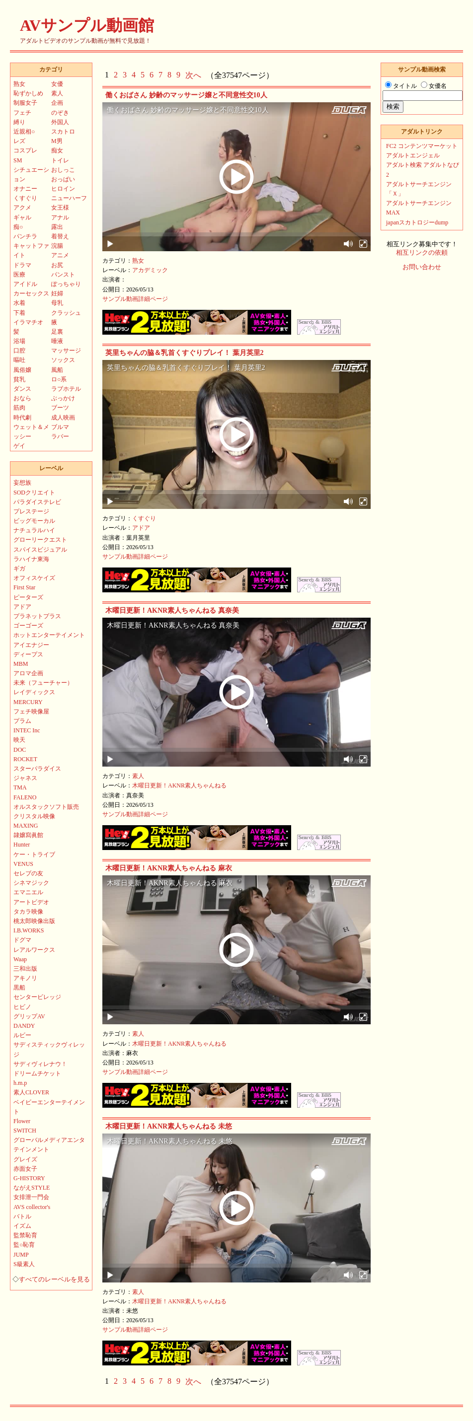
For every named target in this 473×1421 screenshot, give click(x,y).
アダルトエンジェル (413, 155)
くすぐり (144, 518)
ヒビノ (22, 1006)
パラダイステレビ (37, 501)
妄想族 (22, 482)
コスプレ (25, 150)
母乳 (57, 302)
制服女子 (25, 102)
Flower (21, 1121)
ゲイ (19, 445)
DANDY (24, 1025)
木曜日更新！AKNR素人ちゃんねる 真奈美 (172, 610)
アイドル (25, 284)
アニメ (60, 255)
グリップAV (29, 1016)
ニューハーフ (69, 198)
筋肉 (19, 407)
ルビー (22, 1035)
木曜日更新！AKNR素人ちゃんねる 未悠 (168, 1126)
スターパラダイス (37, 768)
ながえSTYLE (31, 1187)
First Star (24, 587)
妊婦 (57, 293)
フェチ (22, 112)
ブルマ (60, 427)
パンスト (63, 274)
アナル (60, 217)
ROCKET (25, 759)
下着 (19, 312)
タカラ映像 (28, 911)
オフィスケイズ (34, 577)
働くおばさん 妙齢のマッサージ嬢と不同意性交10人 (186, 95)
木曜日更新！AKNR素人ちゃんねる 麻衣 (168, 868)
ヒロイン (63, 188)
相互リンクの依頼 (422, 252)
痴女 (57, 150)
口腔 (19, 350)
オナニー (25, 188)
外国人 (60, 122)
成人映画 (63, 417)
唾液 (57, 341)
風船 (57, 369)
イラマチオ (28, 322)
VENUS (23, 863)
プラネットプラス (37, 616)
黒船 (19, 987)
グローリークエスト (40, 539)
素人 (138, 776)
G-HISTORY (29, 1178)
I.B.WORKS (28, 930)
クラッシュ (66, 312)
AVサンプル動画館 (87, 25)
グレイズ (25, 1159)
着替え (60, 236)
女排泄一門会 (31, 1197)
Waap (20, 959)
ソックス (63, 359)
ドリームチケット (37, 1073)
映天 (19, 739)
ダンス (22, 388)
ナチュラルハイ (34, 530)
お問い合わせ (421, 267)
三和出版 (25, 968)
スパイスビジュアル (40, 549)
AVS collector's (31, 1207)
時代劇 (22, 417)
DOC (19, 749)
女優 (57, 83)
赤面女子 (25, 1168)
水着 (19, 302)
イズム (22, 1225)
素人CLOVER (31, 1092)
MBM (20, 663)
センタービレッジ (37, 997)
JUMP (21, 1254)
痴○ (18, 226)
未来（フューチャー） (43, 682)
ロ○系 (59, 379)
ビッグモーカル (34, 520)
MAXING (25, 825)
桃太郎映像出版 (34, 921)
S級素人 (24, 1264)
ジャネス (25, 778)
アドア (141, 527)
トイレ (60, 160)
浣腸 (57, 245)
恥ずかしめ (28, 93)
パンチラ (25, 236)
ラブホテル (66, 388)
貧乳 (19, 379)
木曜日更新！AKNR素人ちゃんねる (179, 785)
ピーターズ (28, 597)
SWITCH (24, 1130)
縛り (19, 122)
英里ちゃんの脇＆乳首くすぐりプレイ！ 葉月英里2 (184, 352)
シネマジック (31, 882)
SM (17, 160)
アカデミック (150, 270)
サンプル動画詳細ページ (135, 298)
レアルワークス (34, 949)
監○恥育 (24, 1244)
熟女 (138, 260)
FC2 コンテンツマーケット (422, 145)
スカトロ (63, 131)
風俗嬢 (22, 369)
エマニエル (28, 892)
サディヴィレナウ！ (40, 1064)
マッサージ (66, 350)
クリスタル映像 (34, 816)
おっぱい (63, 179)
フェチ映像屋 (31, 711)
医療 (19, 274)
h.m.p (20, 1082)
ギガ (19, 568)
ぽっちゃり (66, 284)
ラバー (60, 436)
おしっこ (63, 169)
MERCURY (28, 702)
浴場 (19, 341)
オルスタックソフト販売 (46, 806)
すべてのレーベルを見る (54, 1279)
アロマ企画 (28, 673)
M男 (57, 141)
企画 (57, 102)
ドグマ (22, 939)
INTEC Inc (26, 730)
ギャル (22, 217)
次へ (193, 75)
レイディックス (34, 692)
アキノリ (25, 978)
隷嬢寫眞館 (28, 835)
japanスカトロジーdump (417, 222)
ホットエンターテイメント (49, 635)
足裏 (57, 331)
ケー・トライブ (34, 854)
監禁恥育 (25, 1235)
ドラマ (22, 265)
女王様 (60, 207)
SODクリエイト (34, 492)
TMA (20, 787)
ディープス (28, 654)
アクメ (22, 207)
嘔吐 (19, 359)
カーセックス (31, 293)
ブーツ (60, 407)
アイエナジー (31, 644)
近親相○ (24, 131)
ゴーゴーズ (28, 625)
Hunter (21, 844)
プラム (22, 720)
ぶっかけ (63, 398)
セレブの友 (28, 873)
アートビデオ (31, 902)
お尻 (57, 265)
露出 (57, 226)
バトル (22, 1216)
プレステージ (31, 511)
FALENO (24, 797)
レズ (19, 141)
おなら (22, 398)
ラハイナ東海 (31, 559)
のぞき (60, 112)
